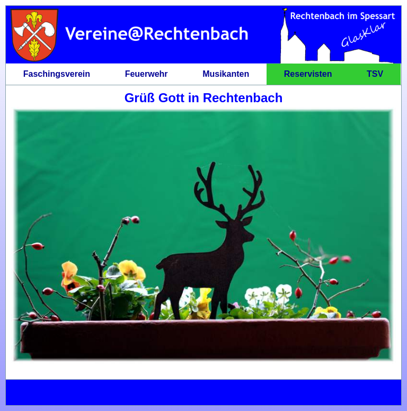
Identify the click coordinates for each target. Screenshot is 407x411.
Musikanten (225, 73)
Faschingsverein (56, 73)
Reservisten (308, 73)
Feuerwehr (146, 73)
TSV (375, 73)
